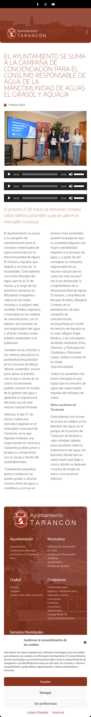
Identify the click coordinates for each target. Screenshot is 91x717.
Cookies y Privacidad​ (37, 712)
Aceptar (45, 681)
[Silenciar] (71, 174)
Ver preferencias (45, 703)
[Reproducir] (9, 174)
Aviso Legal (58, 712)
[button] (85, 642)
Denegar (45, 692)
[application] (45, 174)
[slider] (40, 174)
